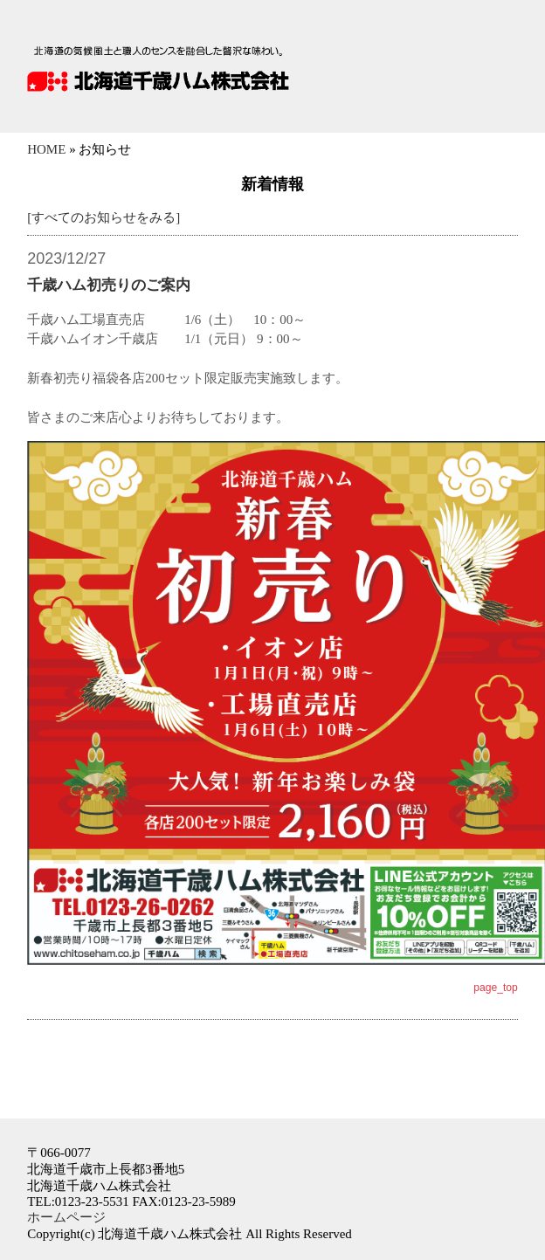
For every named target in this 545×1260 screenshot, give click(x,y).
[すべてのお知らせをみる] (103, 217)
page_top (495, 987)
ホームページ (66, 1217)
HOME (46, 149)
